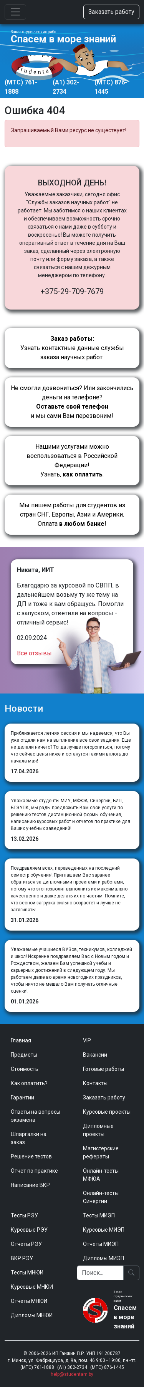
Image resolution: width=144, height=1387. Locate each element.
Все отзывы (34, 653)
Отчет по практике (34, 1171)
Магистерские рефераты (101, 1152)
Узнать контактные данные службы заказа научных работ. (72, 348)
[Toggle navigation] (15, 12)
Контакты (95, 1083)
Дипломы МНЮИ (32, 1315)
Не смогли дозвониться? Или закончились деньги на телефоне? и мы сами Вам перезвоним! (72, 401)
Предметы (24, 1055)
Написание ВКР (30, 1185)
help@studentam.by (72, 1374)
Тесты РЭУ (24, 1215)
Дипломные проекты (98, 1130)
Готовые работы (103, 1069)
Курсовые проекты (107, 1112)
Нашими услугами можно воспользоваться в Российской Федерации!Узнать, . (72, 460)
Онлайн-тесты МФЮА (101, 1175)
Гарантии (22, 1097)
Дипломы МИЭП (103, 1258)
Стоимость (24, 1069)
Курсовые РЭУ (29, 1230)
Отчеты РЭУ (26, 1244)
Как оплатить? (29, 1083)
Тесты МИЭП (99, 1215)
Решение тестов (31, 1156)
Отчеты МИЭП (101, 1244)
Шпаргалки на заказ (28, 1138)
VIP (87, 1040)
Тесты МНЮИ (27, 1272)
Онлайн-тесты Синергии (101, 1197)
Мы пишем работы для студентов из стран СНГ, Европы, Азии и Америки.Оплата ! (72, 514)
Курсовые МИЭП (103, 1230)
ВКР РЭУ (22, 1258)
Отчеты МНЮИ (29, 1301)
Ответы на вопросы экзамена (35, 1116)
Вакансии (95, 1055)
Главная (21, 1040)
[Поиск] (100, 1273)
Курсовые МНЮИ (32, 1287)
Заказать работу (111, 11)
